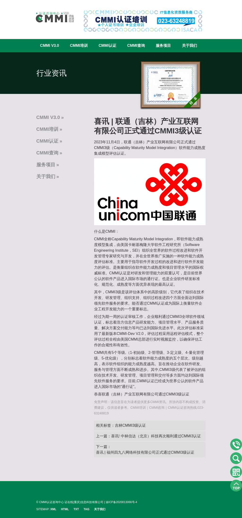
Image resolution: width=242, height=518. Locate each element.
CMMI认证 (107, 46)
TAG (86, 509)
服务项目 (163, 46)
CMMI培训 (79, 46)
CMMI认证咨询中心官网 (51, 17)
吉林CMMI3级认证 (130, 425)
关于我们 (189, 46)
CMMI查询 (136, 46)
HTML (65, 509)
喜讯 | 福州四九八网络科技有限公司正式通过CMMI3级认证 (145, 452)
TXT (76, 509)
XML (53, 509)
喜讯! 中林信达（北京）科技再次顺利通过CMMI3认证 (156, 436)
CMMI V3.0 (49, 46)
